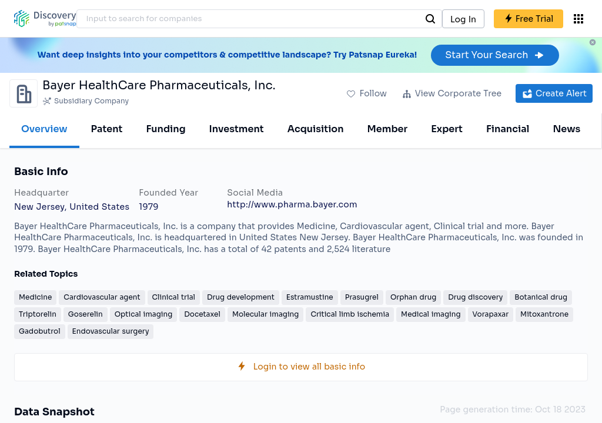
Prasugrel (362, 297)
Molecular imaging (265, 314)
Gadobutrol (40, 331)
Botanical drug (540, 297)
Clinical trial (173, 297)
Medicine (35, 297)
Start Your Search (494, 55)
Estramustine (309, 297)
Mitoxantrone (544, 314)
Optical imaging (144, 314)
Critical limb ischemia (349, 314)
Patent (107, 129)
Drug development (241, 297)
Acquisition (315, 129)
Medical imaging (430, 314)
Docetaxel (202, 314)
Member (387, 129)
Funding (165, 129)
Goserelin (85, 314)
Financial (507, 129)
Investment (236, 129)
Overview (44, 129)
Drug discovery (475, 297)
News (566, 129)
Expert (447, 129)
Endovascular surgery (110, 331)
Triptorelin (37, 314)
